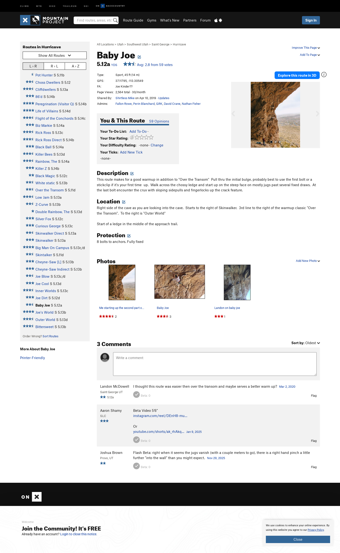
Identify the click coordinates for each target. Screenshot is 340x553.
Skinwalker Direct (49, 233)
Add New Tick (131, 152)
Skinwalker (44, 240)
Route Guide (133, 20)
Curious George (48, 226)
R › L (54, 66)
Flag (314, 395)
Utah (120, 44)
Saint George (161, 44)
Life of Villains (46, 111)
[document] (298, 533)
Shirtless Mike (125, 98)
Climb (24, 5)
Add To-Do (138, 131)
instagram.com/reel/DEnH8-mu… (160, 415)
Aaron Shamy (111, 410)
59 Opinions (159, 121)
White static (45, 183)
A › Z (75, 66)
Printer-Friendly (32, 358)
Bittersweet (44, 327)
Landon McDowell (114, 386)
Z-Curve (41, 204)
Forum (205, 20)
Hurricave (179, 44)
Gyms (151, 20)
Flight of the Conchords (54, 118)
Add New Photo (308, 261)
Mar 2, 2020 (287, 386)
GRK (159, 103)
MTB (39, 5)
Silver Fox (43, 219)
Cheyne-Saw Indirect (52, 269)
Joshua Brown (111, 452)
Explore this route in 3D (297, 75)
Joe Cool (42, 283)
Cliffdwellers (45, 89)
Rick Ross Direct (48, 140)
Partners (189, 20)
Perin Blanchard (144, 103)
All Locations (105, 44)
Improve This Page (306, 47)
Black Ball (43, 147)
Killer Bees (43, 154)
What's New (169, 20)
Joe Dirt (41, 298)
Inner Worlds (45, 291)
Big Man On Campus (52, 248)
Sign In (311, 20)
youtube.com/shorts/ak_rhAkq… (158, 431)
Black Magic (45, 176)
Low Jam (42, 197)
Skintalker (43, 255)
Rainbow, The (46, 161)
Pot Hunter (44, 75)
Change (157, 145)
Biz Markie (43, 125)
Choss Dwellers (47, 82)
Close (297, 539)
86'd (38, 96)
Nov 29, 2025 (216, 458)
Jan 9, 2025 (194, 432)
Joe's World (44, 312)
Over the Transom (49, 190)
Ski (86, 5)
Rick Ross (43, 132)
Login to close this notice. (78, 534)
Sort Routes (50, 336)
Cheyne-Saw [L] (48, 262)
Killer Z (41, 168)
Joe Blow (42, 276)
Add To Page (310, 55)
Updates (163, 98)
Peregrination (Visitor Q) (54, 104)
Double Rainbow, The (52, 212)
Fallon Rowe (123, 103)
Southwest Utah (137, 44)
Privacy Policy (316, 529)
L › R (33, 66)
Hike (52, 5)
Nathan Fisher (191, 103)
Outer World (45, 319)
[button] (236, 115)
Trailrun (70, 5)
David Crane (172, 103)
